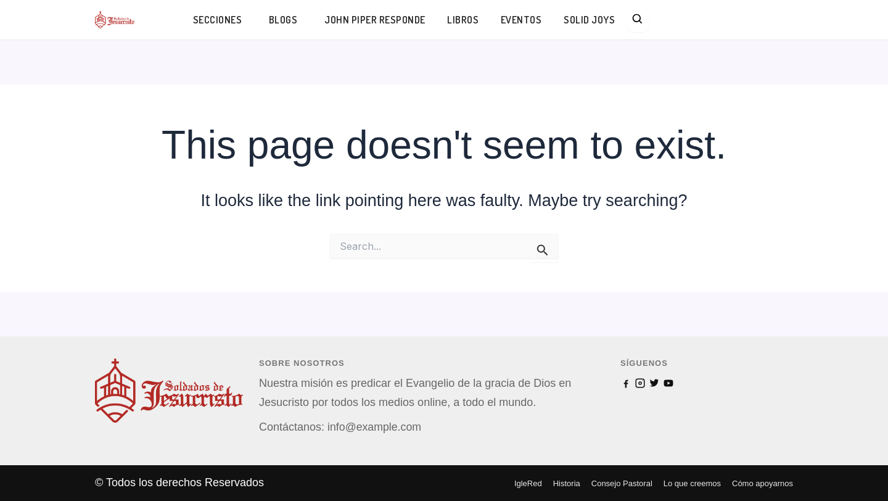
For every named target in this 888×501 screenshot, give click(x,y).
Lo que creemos (692, 483)
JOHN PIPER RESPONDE (375, 20)
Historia (566, 483)
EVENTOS (522, 20)
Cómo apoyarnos (762, 483)
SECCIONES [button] (217, 20)
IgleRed (528, 483)
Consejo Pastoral (621, 483)
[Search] (639, 20)
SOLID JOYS (590, 20)
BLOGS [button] (283, 20)
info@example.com (374, 427)
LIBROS (464, 20)
